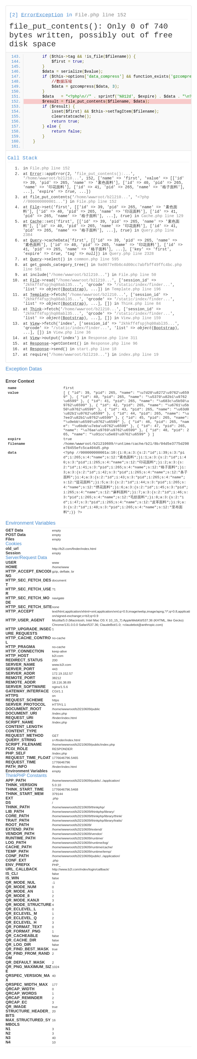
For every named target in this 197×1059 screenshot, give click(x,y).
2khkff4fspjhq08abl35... (52, 285)
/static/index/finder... (143, 285)
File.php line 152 (100, 15)
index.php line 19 (138, 354)
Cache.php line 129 (162, 216)
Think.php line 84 (141, 303)
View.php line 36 (72, 332)
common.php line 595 (96, 259)
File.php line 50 (137, 275)
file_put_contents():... (103, 174)
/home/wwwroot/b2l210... (52, 178)
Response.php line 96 (114, 343)
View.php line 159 (141, 318)
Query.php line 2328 (131, 254)
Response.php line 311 (112, 338)
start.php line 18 (96, 349)
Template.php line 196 (136, 289)
